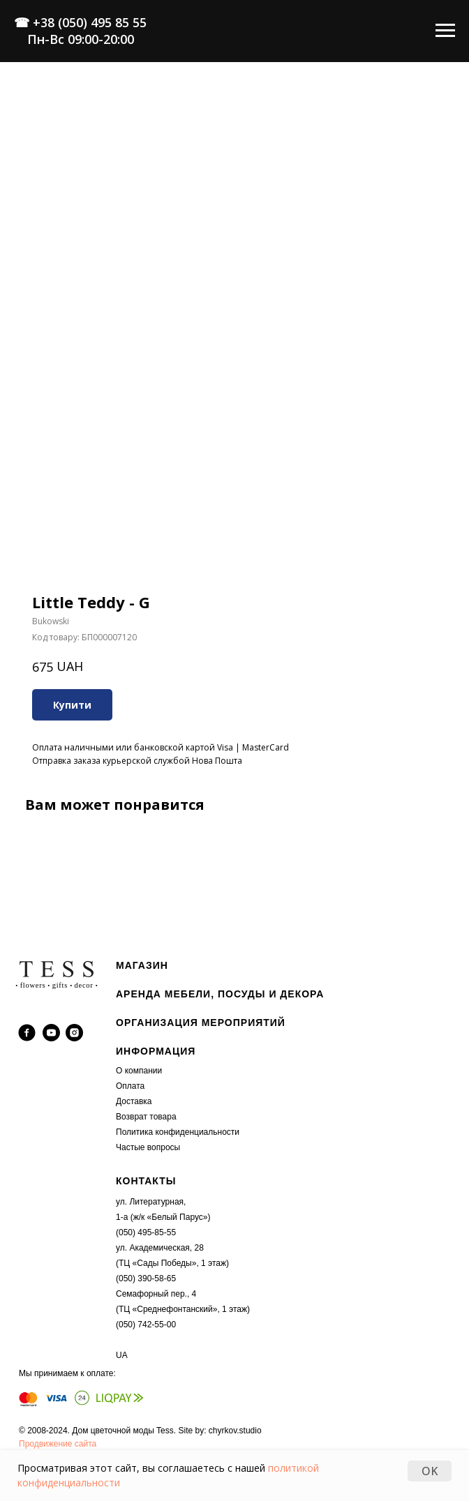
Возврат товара (146, 1117)
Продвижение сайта (57, 1444)
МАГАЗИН (142, 965)
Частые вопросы (148, 1147)
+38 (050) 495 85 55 (90, 22)
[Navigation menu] (445, 31)
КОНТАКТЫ (146, 1180)
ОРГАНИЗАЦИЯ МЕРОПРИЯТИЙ (200, 1022)
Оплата (130, 1086)
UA (122, 1355)
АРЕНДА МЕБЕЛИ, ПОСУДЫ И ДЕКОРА (220, 994)
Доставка (134, 1101)
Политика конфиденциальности (177, 1132)
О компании (139, 1071)
